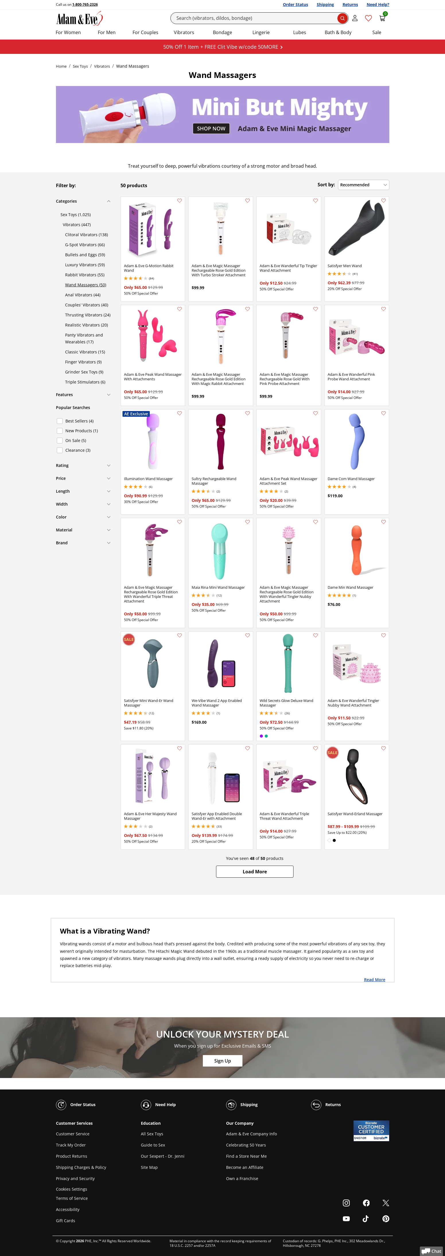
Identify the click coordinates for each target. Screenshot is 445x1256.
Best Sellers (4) (79, 421)
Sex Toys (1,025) (76, 214)
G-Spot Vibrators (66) (85, 244)
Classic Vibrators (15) (85, 352)
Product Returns (71, 1156)
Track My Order (71, 1145)
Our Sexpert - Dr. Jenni (162, 1156)
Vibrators (184, 32)
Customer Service (73, 1133)
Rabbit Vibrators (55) (84, 274)
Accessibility (67, 1209)
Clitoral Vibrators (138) (86, 234)
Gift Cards (65, 1220)
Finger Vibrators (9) (83, 362)
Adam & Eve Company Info (251, 1133)
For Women (68, 32)
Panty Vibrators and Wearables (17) (84, 338)
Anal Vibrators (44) (82, 295)
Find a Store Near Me (246, 1156)
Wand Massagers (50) (85, 284)
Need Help (158, 1105)
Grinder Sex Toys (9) (84, 372)
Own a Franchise (242, 1178)
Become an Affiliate (244, 1167)
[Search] (259, 18)
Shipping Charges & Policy (81, 1167)
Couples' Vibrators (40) (86, 305)
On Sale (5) (75, 440)
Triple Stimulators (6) (85, 382)
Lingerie (261, 32)
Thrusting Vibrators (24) (87, 315)
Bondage (222, 32)
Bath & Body (338, 32)
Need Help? (378, 4)
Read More (374, 979)
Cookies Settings (71, 1189)
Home (61, 66)
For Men (107, 32)
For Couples (145, 32)
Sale (376, 32)
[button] (255, 872)
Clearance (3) (77, 450)
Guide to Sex (153, 1145)
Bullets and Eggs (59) (85, 254)
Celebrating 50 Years (246, 1145)
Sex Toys (80, 66)
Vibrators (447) (77, 224)
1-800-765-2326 (85, 4)
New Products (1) (81, 430)
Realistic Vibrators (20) (86, 325)
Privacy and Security (75, 1178)
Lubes (299, 32)
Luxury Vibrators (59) (85, 264)
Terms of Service (72, 1198)
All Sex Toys (152, 1133)
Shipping (325, 4)
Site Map (149, 1167)
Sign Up (222, 1061)
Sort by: (326, 184)
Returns (350, 4)
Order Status (295, 4)
